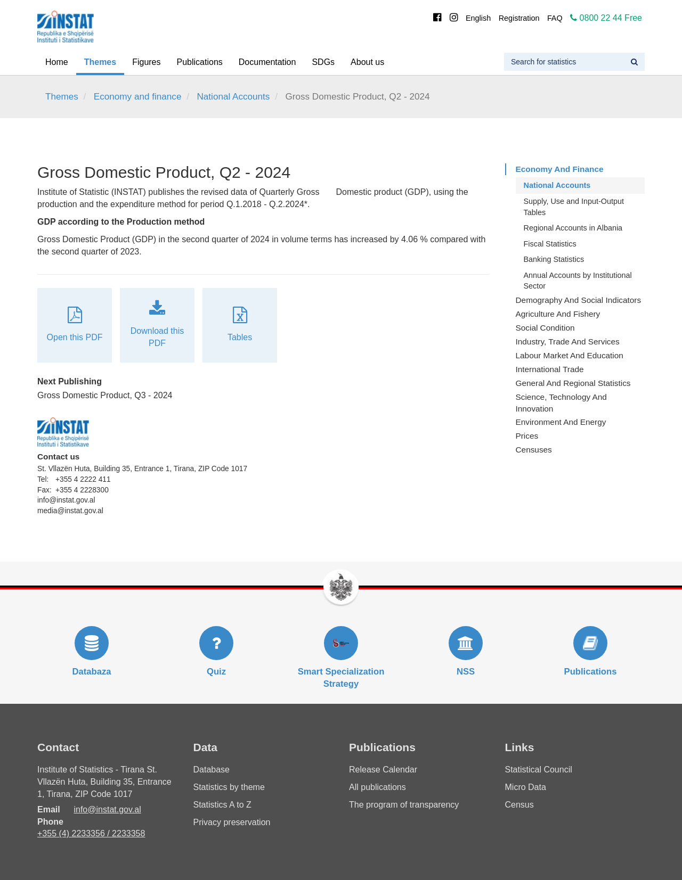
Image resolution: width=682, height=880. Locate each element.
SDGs (323, 62)
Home (56, 62)
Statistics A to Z (222, 804)
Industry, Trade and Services (568, 341)
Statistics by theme (229, 787)
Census (519, 804)
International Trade (550, 369)
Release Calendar (383, 769)
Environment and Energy (561, 421)
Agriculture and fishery (558, 313)
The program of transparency (404, 804)
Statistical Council (538, 769)
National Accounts (233, 97)
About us (367, 62)
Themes (100, 62)
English (478, 18)
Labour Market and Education (569, 355)
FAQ (555, 18)
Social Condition (545, 327)
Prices (527, 435)
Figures (146, 62)
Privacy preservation (232, 822)
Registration (519, 18)
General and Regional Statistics (573, 383)
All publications (377, 787)
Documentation (267, 62)
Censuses (534, 449)
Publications (200, 62)
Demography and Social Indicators (579, 300)
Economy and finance (138, 97)
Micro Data (525, 787)
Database (211, 769)
